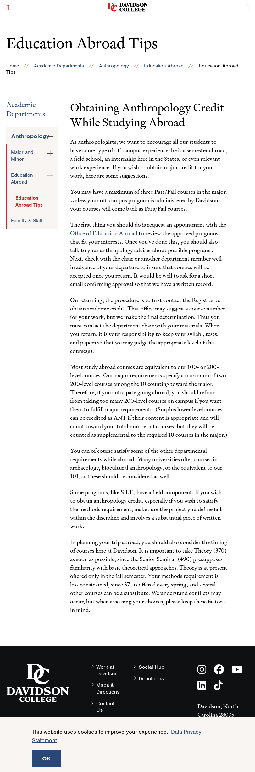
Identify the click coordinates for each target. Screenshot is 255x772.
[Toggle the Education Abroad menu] (50, 174)
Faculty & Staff (26, 221)
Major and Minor (22, 155)
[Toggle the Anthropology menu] (50, 135)
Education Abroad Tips (29, 201)
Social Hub (151, 667)
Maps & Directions (107, 688)
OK (46, 758)
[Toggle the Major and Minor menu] (50, 151)
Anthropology (114, 66)
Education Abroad (164, 66)
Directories (151, 678)
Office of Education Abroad (103, 233)
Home (12, 66)
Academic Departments (59, 66)
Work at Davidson (107, 670)
